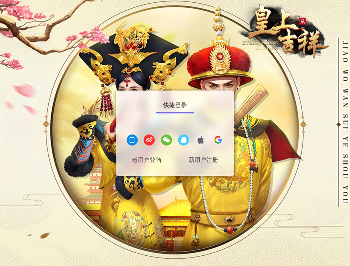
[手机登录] (132, 140)
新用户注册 (203, 160)
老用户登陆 (146, 160)
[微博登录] (149, 140)
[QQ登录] (183, 140)
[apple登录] (200, 140)
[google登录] (217, 140)
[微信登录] (166, 140)
